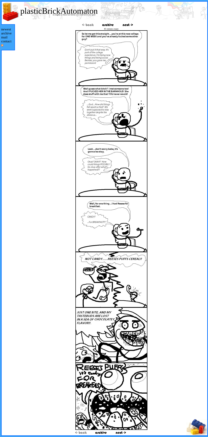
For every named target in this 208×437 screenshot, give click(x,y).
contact (6, 41)
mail (4, 37)
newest (6, 29)
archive (6, 33)
